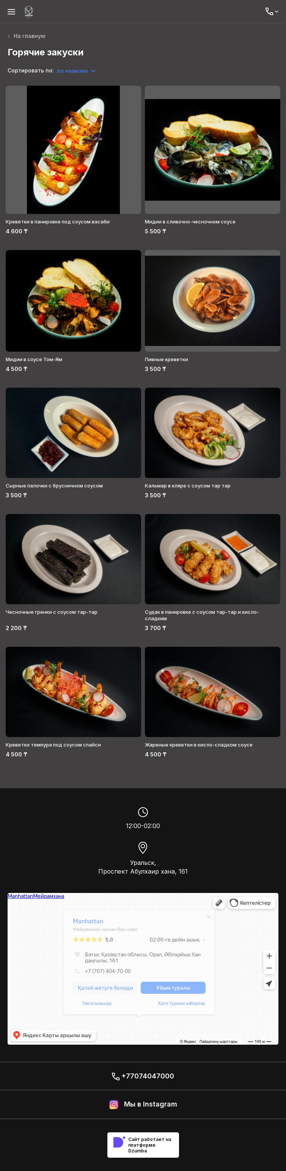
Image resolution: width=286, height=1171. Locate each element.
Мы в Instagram (143, 1104)
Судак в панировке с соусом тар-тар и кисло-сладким (202, 615)
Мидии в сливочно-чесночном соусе (190, 221)
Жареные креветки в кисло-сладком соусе (199, 745)
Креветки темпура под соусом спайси (53, 745)
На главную (27, 36)
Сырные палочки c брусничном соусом (54, 486)
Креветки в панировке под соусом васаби (58, 221)
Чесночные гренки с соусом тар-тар (51, 612)
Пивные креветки (166, 359)
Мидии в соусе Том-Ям (34, 359)
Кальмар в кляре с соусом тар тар (188, 486)
